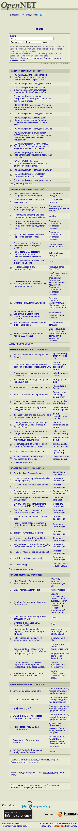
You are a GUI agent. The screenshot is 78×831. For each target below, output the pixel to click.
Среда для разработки (58, 498)
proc (67, 456)
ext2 (60, 437)
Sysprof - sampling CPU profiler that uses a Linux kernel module (31, 539)
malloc (64, 401)
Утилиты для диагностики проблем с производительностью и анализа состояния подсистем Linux (30, 224)
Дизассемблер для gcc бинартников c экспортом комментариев (32, 416)
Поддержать (58, 826)
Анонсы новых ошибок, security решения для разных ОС (59, 602)
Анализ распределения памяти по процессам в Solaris (30, 432)
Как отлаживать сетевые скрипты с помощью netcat (30, 323)
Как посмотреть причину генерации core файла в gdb (28, 194)
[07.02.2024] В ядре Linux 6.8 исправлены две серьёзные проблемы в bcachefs (33, 154)
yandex (13, 49)
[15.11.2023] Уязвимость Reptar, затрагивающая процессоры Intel (30, 175)
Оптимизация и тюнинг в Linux (56, 245)
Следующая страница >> (21, 183)
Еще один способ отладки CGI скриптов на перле (29, 261)
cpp (34, 53)
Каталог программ (19, 468)
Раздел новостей (19, 71)
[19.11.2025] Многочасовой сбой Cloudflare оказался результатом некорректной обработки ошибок (30, 89)
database (57, 407)
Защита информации (57, 595)
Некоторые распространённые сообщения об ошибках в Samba (30, 216)
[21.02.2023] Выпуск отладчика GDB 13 (33, 180)
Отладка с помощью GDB (25, 699)
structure (57, 364)
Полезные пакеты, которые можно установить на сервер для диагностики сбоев (30, 283)
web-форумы (57, 667)
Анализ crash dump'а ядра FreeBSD (31, 394)
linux (59, 46)
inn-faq (52, 751)
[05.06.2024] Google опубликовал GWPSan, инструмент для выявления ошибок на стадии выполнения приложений (32, 136)
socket (56, 456)
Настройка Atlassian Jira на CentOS (31, 451)
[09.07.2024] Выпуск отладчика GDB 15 (33, 129)
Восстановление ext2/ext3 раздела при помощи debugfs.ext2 (31, 438)
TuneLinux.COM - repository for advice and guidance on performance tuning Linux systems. (31, 651)
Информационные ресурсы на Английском (60, 655)
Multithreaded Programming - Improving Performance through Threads (29, 631)
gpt (66, 425)
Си (52, 586)
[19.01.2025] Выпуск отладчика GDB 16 (33, 114)
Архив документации (21, 684)
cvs (60, 53)
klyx (23, 56)
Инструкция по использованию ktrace (32, 387)
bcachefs (50, 46)
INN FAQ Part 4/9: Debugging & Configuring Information (28, 751)
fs (63, 46)
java (55, 450)
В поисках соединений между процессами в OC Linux (28, 457)
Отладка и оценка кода (59, 479)
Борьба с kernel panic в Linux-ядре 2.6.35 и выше (28, 334)
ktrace (56, 386)
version (29, 56)
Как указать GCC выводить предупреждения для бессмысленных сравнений (27, 254)
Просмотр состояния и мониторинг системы (55, 224)
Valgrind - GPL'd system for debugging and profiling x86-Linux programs (32, 545)
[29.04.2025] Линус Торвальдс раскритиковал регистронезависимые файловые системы (32, 98)
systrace (53, 53)
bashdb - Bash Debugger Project (29, 558)
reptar (45, 49)
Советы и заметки (19, 189)
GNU (53, 624)
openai (58, 49)
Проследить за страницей (14, 826)
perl (55, 444)
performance (59, 425)
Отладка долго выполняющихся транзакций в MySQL (29, 208)
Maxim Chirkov (69, 823)
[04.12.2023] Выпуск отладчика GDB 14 (33, 170)
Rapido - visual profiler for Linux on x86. (32, 552)
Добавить (46, 826)
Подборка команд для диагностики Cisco (24, 268)
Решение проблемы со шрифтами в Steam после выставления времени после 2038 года (28, 315)
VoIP (64, 307)
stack (55, 362)
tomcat (61, 450)
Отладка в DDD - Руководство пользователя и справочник (27, 717)
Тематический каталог (21, 349)
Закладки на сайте (11, 823)
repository (42, 53)
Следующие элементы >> (34, 787)
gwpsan (22, 49)
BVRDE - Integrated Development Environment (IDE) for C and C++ (30, 505)
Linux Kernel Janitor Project (27, 590)
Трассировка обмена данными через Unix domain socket (29, 235)
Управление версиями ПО (59, 473)
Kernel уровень (58, 590)
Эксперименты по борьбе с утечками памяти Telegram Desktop (27, 245)
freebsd (56, 388)
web (61, 356)
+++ (22, 15)
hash (59, 444)
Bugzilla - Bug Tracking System (28, 473)
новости (15, 15)
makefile (44, 56)
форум (29, 15)
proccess (57, 433)
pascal (56, 375)
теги (36, 15)
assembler (58, 367)
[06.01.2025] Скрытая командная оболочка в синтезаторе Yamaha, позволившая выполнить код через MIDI (31, 121)
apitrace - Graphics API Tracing (28, 533)
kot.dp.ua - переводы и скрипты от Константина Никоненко (30, 674)
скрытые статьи (24, 762)
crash (55, 356)
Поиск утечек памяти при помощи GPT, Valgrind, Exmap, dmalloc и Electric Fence (30, 424)
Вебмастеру (71, 826)
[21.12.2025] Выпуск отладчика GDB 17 (33, 83)
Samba (52, 216)
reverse (24, 51)
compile (56, 418)
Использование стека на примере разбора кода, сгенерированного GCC (32, 365)
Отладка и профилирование (58, 692)
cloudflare (14, 51)
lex (18, 56)
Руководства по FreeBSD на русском (56, 725)
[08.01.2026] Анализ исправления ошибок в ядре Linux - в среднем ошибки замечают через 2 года (30, 77)
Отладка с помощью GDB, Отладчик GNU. (27, 624)
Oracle (54, 618)
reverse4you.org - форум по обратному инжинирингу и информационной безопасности (29, 664)
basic (12, 56)
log (61, 410)
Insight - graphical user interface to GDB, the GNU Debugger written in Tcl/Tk (30, 525)
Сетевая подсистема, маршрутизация (56, 300)
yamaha (31, 49)
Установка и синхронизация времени (56, 315)
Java (55, 563)
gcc (36, 56)
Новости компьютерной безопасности (58, 610)
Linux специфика (54, 276)
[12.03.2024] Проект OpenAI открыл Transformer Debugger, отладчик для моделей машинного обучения (31, 146)
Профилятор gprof (22, 708)
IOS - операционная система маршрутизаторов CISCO (28, 639)
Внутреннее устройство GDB (27, 691)
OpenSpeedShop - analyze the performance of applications (28, 511)
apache (56, 353)
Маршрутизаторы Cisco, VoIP (57, 268)
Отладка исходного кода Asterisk (30, 303)
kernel (38, 46)
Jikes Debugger (21, 565)
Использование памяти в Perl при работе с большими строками (30, 445)
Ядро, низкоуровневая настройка (57, 730)
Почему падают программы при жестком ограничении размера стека (32, 402)
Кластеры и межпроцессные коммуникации (59, 581)
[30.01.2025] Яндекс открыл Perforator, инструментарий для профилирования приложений (33, 107)
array (64, 444)
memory (57, 401)
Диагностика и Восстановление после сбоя (57, 282)
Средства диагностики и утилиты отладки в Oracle (30, 408)
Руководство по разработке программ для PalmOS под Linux (32, 492)
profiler (33, 51)
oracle (65, 407)
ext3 (55, 437)
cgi (54, 358)
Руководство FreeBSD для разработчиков (26, 728)
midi (52, 49)
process (56, 459)
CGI (51, 262)
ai (43, 46)
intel (39, 49)
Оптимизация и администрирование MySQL (59, 208)
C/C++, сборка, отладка (56, 194)
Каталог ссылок (18, 575)
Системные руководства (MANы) (35, 760)
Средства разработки (31, 58)
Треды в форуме (27, 772)
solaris (56, 431)
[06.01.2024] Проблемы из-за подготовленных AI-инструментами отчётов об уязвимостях (31, 163)
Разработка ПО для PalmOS (60, 492)
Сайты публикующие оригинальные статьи (58, 674)
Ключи (13, 36)
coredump (57, 394)
